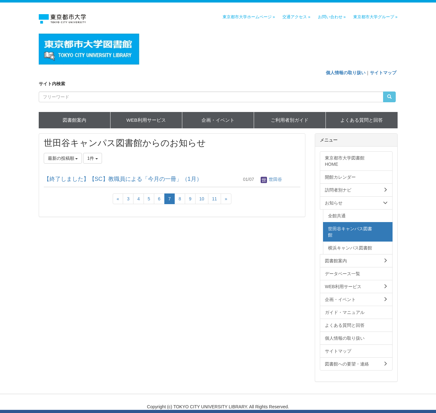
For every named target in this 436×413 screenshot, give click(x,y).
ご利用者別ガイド (290, 120)
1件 (92, 158)
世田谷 (271, 179)
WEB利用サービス (146, 120)
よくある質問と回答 (361, 120)
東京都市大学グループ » (375, 17)
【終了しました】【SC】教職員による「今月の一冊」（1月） (123, 179)
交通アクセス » (296, 17)
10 (201, 198)
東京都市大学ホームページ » (249, 17)
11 (214, 198)
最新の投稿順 (63, 158)
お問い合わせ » (332, 17)
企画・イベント (218, 120)
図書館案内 (74, 120)
